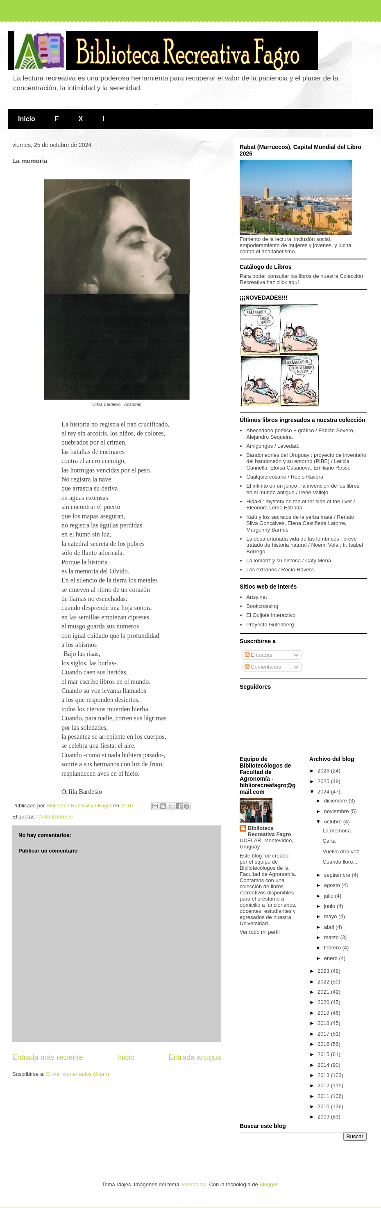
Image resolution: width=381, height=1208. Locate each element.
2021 (324, 992)
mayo (331, 916)
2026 (324, 771)
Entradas (258, 655)
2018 (324, 1023)
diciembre (336, 801)
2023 (324, 971)
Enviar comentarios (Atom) (77, 1074)
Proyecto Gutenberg (270, 624)
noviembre (337, 811)
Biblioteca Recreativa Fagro (269, 831)
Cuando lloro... (339, 862)
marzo (332, 937)
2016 (324, 1044)
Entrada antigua (195, 1057)
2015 (324, 1054)
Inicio (26, 118)
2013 (324, 1075)
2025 (324, 781)
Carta (329, 841)
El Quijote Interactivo (270, 615)
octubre (333, 821)
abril (330, 927)
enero (331, 958)
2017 (324, 1034)
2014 (324, 1065)
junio (330, 906)
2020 (324, 1002)
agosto (333, 885)
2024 (324, 792)
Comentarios (263, 667)
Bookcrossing (262, 606)
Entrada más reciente (47, 1057)
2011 (324, 1096)
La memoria (336, 830)
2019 (324, 1013)
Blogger (268, 1184)
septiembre (338, 875)
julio (329, 896)
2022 (324, 982)
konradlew (194, 1184)
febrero (333, 947)
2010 (324, 1106)
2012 (324, 1085)
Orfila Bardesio (55, 817)
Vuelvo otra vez (340, 851)
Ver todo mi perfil (260, 932)
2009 (324, 1117)
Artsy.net (256, 597)
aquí (293, 282)
